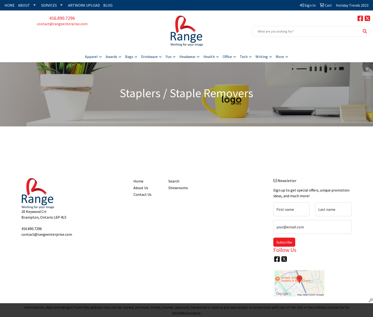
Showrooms (178, 187)
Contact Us (142, 194)
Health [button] (209, 56)
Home (138, 181)
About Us (140, 187)
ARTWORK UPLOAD (84, 5)
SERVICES (49, 5)
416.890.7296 (62, 18)
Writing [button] (261, 56)
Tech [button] (244, 56)
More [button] (280, 56)
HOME (10, 5)
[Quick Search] (305, 31)
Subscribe (284, 242)
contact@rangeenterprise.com (62, 23)
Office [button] (227, 56)
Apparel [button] (91, 56)
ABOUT (24, 5)
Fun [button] (169, 56)
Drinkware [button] (149, 56)
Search (173, 181)
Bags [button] (129, 56)
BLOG (108, 5)
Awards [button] (111, 56)
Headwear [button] (187, 56)
